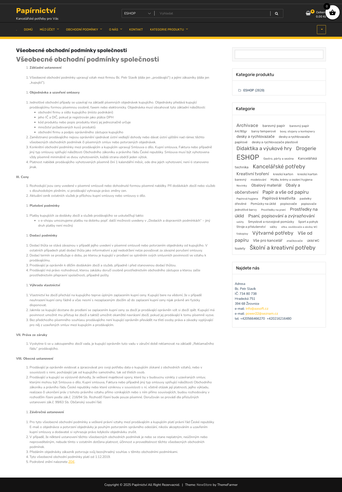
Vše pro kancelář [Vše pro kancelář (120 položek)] (267, 240)
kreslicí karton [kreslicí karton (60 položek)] (283, 174)
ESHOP (248, 90)
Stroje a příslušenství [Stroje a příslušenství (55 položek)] (251, 226)
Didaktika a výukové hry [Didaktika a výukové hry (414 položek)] (264, 148)
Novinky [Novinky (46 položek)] (241, 185)
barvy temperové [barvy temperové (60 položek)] (263, 131)
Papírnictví (36, 10)
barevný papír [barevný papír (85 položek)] (273, 126)
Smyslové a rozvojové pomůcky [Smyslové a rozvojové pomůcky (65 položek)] (271, 222)
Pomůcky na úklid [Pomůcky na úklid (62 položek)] (263, 204)
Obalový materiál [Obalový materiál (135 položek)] (266, 185)
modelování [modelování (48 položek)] (258, 179)
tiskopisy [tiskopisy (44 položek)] (242, 233)
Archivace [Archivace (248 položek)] (247, 125)
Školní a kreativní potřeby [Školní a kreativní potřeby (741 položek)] (282, 247)
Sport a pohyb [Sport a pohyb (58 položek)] (308, 222)
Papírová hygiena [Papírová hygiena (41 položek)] (247, 198)
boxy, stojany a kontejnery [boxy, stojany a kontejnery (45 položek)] (297, 131)
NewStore (204, 485)
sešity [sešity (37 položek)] (240, 222)
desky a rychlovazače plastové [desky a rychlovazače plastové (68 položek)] (275, 142)
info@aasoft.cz (257, 309)
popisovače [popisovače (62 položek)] (288, 204)
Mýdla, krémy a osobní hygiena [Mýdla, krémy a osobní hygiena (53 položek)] (291, 179)
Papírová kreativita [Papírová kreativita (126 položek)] (278, 198)
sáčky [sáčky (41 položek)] (273, 226)
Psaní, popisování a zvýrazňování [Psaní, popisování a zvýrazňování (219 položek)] (281, 216)
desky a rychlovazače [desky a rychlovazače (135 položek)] (255, 136)
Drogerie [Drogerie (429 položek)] (306, 148)
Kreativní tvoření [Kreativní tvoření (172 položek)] (252, 173)
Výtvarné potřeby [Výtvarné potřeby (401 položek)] (272, 233)
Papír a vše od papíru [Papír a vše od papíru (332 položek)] (285, 192)
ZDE (71, 462)
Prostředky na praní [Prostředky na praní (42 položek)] (273, 209)
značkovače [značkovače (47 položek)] (295, 240)
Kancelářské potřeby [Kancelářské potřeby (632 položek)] (279, 166)
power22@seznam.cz (262, 314)
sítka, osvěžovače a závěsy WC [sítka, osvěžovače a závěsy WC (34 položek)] (299, 226)
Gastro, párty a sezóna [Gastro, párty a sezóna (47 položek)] (278, 158)
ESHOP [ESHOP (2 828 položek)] (247, 157)
